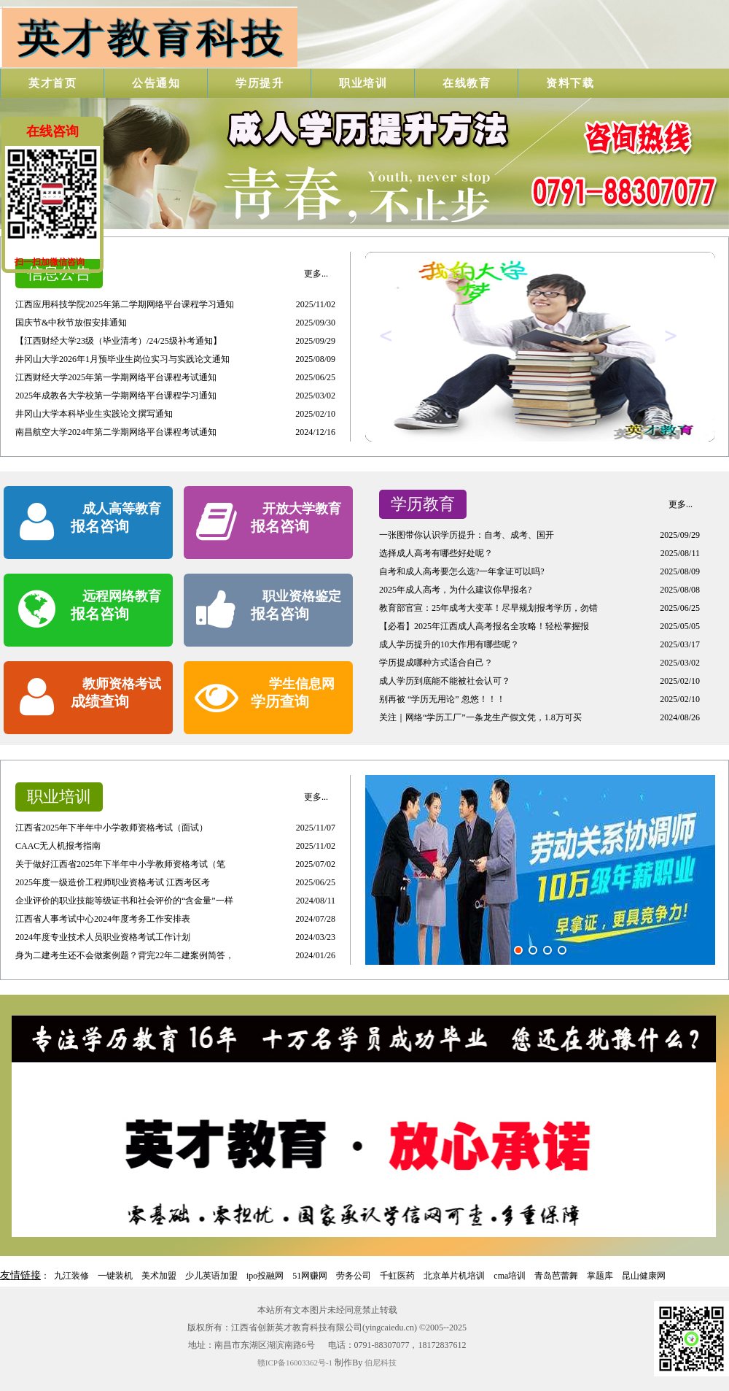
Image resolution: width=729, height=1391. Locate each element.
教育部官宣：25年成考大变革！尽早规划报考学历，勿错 (488, 608)
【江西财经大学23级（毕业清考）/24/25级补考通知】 (118, 341)
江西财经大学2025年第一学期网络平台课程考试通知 (116, 377)
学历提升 (259, 83)
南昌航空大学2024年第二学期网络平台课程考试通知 (116, 432)
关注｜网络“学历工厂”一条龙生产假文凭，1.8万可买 (480, 717)
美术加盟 (158, 1276)
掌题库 (600, 1276)
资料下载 (570, 83)
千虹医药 (397, 1276)
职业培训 (363, 83)
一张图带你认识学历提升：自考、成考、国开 (466, 535)
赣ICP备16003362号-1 (294, 1362)
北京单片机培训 (454, 1276)
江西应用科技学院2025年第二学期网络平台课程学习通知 (124, 304)
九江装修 (71, 1276)
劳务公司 (353, 1276)
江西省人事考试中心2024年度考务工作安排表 (102, 919)
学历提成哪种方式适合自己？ (436, 663)
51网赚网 (309, 1276)
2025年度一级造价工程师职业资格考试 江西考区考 (112, 882)
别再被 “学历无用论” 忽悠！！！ (442, 699)
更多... (316, 274)
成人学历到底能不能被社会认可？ (444, 681)
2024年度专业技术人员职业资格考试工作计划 (102, 937)
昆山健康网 (644, 1276)
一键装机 (115, 1276)
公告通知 (156, 83)
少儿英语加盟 (211, 1276)
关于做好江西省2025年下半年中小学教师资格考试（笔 (120, 864)
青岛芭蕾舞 (556, 1276)
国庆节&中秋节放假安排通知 (71, 322)
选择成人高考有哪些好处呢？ (436, 553)
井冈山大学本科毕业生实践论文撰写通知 (94, 414)
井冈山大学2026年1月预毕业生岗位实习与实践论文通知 (122, 359)
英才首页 (52, 83)
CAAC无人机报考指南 (58, 846)
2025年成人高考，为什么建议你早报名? (455, 590)
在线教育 (467, 83)
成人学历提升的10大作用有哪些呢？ (449, 644)
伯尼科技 (380, 1362)
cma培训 (510, 1276)
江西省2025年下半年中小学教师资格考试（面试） (111, 827)
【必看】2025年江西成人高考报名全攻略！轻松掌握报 (484, 626)
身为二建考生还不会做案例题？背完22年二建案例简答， (124, 955)
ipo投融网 (265, 1276)
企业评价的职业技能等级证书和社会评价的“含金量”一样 (124, 900)
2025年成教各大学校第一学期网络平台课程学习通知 (116, 395)
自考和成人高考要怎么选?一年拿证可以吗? (462, 571)
